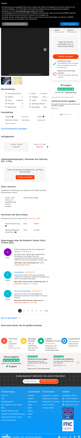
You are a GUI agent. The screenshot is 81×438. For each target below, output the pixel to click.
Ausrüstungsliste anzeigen (14, 129)
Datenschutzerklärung (8, 420)
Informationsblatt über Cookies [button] (25, 11)
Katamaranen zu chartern (51, 401)
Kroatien (30, 398)
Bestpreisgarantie (14, 348)
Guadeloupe (19, 272)
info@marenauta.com (71, 401)
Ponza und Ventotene (22, 291)
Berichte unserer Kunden (9, 411)
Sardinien (31, 395)
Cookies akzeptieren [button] (69, 24)
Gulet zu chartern (48, 405)
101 (46, 311)
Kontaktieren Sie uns (69, 395)
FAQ (2, 398)
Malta (30, 408)
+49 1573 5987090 (70, 398)
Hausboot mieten (48, 408)
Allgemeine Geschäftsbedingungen (13, 414)
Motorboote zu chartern (50, 398)
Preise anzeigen (25, 177)
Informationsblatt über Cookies (11, 417)
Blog (2, 408)
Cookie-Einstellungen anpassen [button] (15, 24)
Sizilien (30, 405)
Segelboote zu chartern (50, 395)
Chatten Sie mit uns (70, 405)
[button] (78, 3)
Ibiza (29, 417)
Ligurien (30, 411)
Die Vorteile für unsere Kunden (11, 405)
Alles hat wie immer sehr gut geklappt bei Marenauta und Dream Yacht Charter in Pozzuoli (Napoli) (30, 295)
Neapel (30, 414)
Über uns (4, 395)
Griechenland (32, 401)
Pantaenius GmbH (33, 218)
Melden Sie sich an (48, 381)
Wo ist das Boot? (10, 318)
